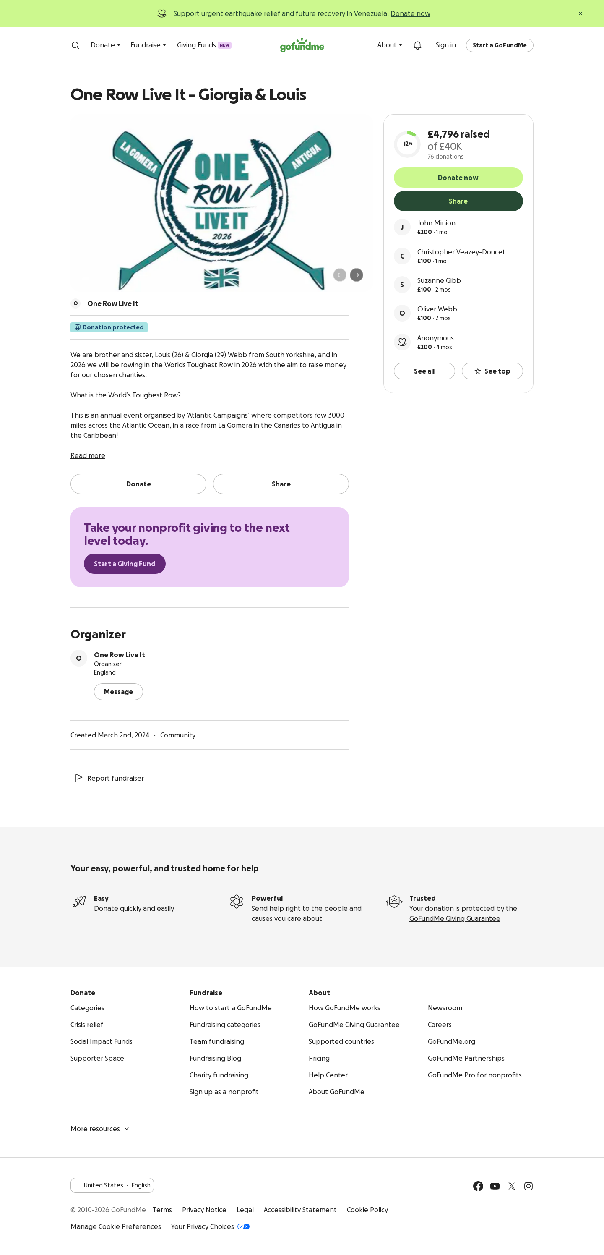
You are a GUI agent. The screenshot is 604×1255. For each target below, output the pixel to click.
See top (492, 371)
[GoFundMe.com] (302, 45)
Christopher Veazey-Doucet (461, 252)
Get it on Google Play (462, 1218)
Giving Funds (204, 45)
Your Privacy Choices (210, 1226)
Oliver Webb (437, 309)
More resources (100, 1128)
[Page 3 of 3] (99, 278)
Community (177, 735)
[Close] (580, 13)
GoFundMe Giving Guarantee (454, 918)
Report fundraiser (109, 778)
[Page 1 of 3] (85, 278)
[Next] (356, 275)
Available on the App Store (512, 1218)
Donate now (410, 13)
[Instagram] (528, 1186)
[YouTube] (495, 1186)
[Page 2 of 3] (93, 278)
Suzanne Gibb (439, 280)
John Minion (436, 223)
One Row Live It (119, 655)
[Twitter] (511, 1186)
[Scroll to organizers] (75, 303)
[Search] (75, 45)
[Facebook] (478, 1186)
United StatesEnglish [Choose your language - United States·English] (112, 1185)
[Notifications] (417, 45)
